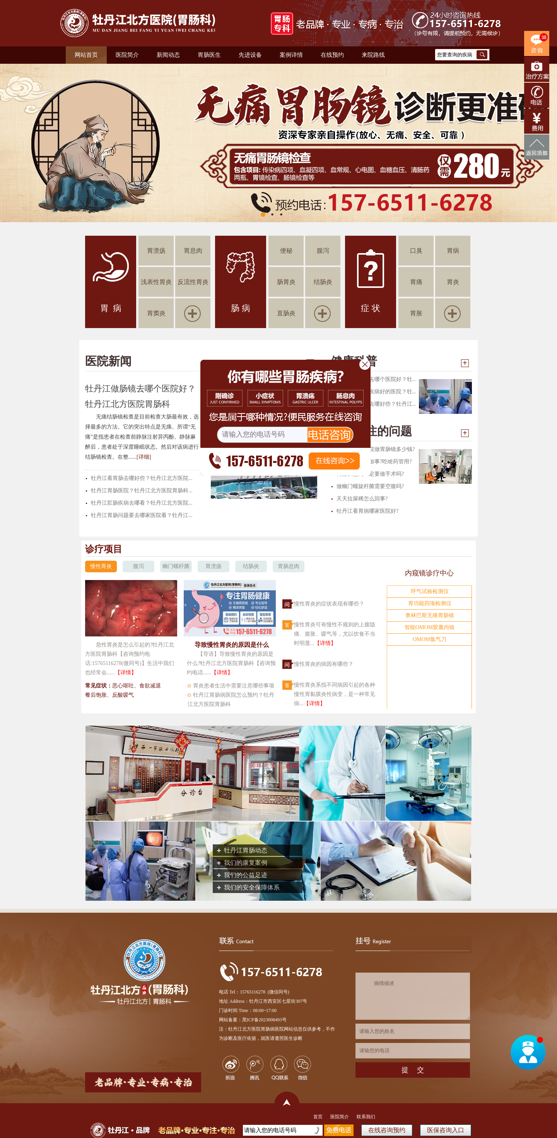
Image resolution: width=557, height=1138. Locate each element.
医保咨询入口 (445, 1130)
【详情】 (126, 672)
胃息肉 (193, 250)
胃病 (453, 250)
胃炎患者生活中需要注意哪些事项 (233, 686)
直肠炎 (286, 313)
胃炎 (453, 282)
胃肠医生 (209, 55)
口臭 (416, 250)
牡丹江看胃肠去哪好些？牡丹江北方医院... (142, 478)
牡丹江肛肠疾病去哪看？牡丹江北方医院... (142, 503)
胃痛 (416, 282)
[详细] (144, 457)
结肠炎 (323, 282)
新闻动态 (168, 55)
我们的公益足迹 (245, 875)
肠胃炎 (286, 282)
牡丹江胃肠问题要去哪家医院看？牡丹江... (142, 515)
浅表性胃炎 (156, 282)
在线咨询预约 (386, 1130)
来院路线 (373, 55)
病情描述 (412, 996)
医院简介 (127, 55)
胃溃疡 (156, 250)
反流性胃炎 (193, 282)
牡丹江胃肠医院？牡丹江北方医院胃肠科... (142, 490)
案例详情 (291, 55)
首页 (318, 1116)
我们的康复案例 (245, 862)
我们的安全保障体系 (252, 887)
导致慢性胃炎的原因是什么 (232, 644)
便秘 (286, 250)
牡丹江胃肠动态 (245, 850)
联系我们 (366, 1116)
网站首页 (86, 55)
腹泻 (323, 250)
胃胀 (416, 313)
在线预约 (332, 55)
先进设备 (250, 55)
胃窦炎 (156, 313)
